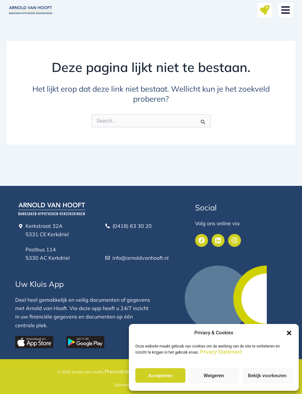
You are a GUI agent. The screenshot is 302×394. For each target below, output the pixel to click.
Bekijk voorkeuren (267, 376)
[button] (289, 333)
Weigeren (214, 376)
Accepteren (160, 376)
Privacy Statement (221, 352)
